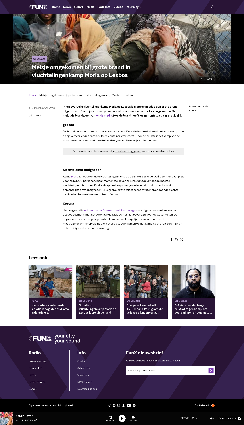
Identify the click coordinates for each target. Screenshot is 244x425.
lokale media (104, 115)
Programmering (37, 361)
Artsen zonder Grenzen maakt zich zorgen (110, 210)
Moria (75, 176)
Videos (118, 7)
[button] (111, 418)
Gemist (33, 389)
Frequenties (35, 368)
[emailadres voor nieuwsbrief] (170, 370)
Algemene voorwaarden (42, 405)
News (67, 7)
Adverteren (84, 368)
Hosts (32, 375)
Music (90, 7)
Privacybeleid (65, 405)
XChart (78, 7)
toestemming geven (128, 151)
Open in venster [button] (230, 418)
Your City (133, 7)
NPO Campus (84, 382)
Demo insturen (37, 382)
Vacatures (83, 375)
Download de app (87, 389)
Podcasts (103, 7)
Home (56, 7)
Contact (82, 361)
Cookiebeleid (202, 405)
